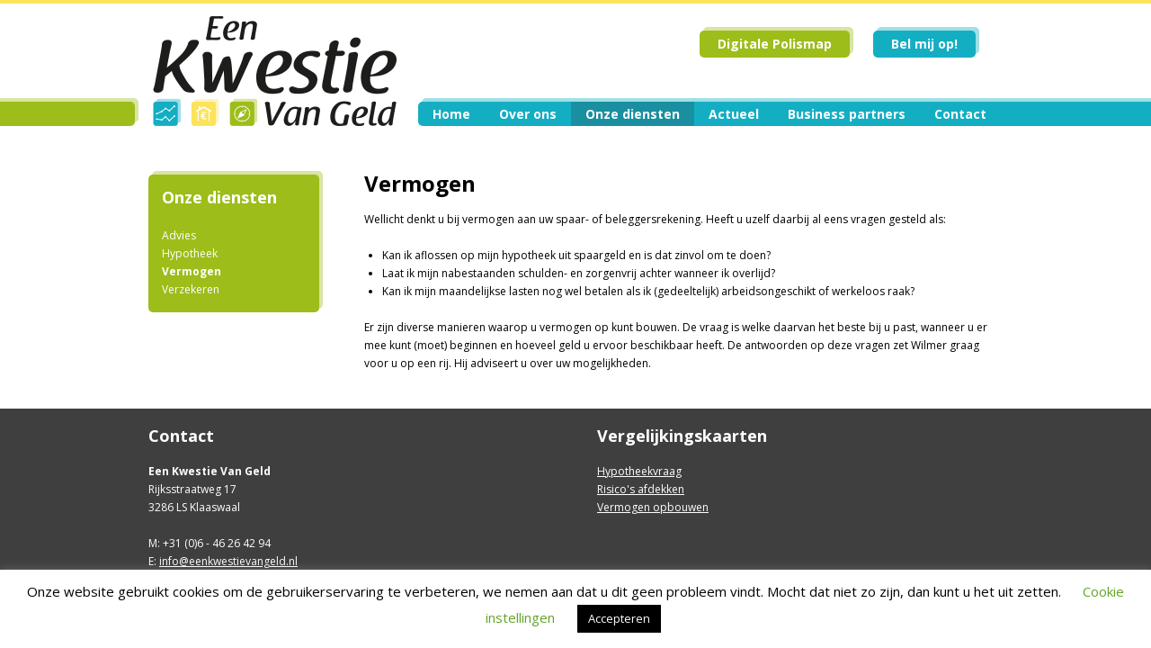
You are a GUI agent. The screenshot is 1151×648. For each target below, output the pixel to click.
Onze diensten (632, 113)
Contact (960, 113)
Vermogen (191, 271)
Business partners (847, 113)
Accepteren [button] (619, 618)
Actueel (734, 113)
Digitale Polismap (775, 43)
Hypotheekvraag (639, 471)
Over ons (528, 113)
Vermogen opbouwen (653, 507)
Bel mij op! (924, 43)
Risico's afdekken (640, 489)
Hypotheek (190, 253)
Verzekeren (190, 289)
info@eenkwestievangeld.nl (228, 561)
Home (451, 113)
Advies (179, 235)
